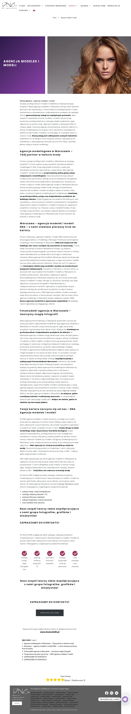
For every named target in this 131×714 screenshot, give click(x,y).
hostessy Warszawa (65, 484)
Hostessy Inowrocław (56, 704)
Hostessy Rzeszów (35, 698)
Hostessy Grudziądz (48, 702)
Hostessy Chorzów (35, 702)
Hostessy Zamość (57, 706)
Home (54, 18)
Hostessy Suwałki (69, 706)
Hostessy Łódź (34, 696)
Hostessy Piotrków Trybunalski (39, 704)
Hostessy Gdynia (71, 698)
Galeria (86, 5)
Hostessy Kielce (59, 694)
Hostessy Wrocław (49, 692)
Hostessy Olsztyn (45, 696)
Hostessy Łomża (46, 706)
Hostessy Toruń (34, 700)
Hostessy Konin (73, 702)
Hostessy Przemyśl (46, 700)
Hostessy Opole (56, 696)
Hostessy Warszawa (55, 6)
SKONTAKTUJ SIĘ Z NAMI (50, 613)
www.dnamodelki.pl (49, 632)
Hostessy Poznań (67, 696)
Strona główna (26, 101)
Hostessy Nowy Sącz (62, 702)
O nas (22, 6)
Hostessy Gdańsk (35, 694)
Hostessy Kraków (61, 692)
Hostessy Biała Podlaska (70, 704)
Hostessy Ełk (57, 700)
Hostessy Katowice (47, 694)
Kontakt (25, 10)
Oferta (73, 5)
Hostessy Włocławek (68, 700)
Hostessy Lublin (69, 694)
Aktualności (35, 5)
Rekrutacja (114, 6)
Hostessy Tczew (35, 706)
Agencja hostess (69, 391)
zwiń (34, 640)
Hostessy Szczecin (48, 698)
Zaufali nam (99, 6)
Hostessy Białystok (72, 692)
